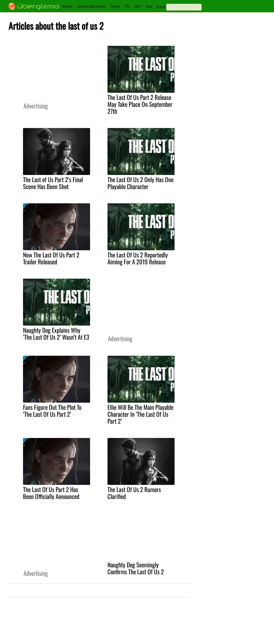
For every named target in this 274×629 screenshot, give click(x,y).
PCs (127, 6)
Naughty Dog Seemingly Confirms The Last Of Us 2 (135, 568)
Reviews (67, 6)
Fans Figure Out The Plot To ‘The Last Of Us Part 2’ (52, 411)
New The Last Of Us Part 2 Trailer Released (51, 258)
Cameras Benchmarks (91, 6)
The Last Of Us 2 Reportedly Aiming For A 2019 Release (137, 258)
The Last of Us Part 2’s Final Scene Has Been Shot (53, 183)
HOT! (138, 6)
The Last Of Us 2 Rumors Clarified (134, 493)
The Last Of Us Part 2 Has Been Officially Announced (51, 493)
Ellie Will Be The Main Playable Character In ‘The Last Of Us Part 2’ (140, 414)
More (149, 6)
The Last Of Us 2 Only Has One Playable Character (140, 183)
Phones (115, 6)
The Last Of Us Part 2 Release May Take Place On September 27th (140, 104)
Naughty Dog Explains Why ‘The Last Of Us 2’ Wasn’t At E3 (56, 333)
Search (160, 6)
